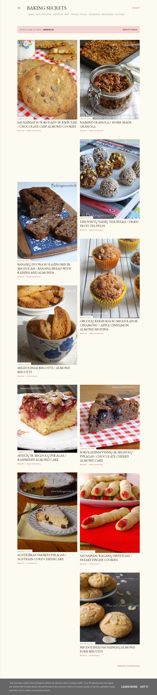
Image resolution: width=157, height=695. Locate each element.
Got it (144, 686)
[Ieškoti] (136, 8)
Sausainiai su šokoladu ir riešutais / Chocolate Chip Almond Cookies (47, 124)
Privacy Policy (78, 14)
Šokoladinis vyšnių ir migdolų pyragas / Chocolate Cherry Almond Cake (106, 456)
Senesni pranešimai (128, 666)
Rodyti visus (130, 29)
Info (65, 14)
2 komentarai (32, 376)
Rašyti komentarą (33, 131)
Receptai (57, 14)
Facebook (93, 14)
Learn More (129, 686)
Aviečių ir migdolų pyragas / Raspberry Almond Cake (41, 457)
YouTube (118, 14)
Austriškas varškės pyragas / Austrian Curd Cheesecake (41, 557)
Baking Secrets (46, 8)
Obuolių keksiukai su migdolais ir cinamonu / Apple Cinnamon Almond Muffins (109, 325)
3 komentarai (94, 564)
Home (30, 14)
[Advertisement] (47, 156)
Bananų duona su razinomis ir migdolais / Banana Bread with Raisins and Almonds (44, 268)
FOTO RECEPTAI (43, 14)
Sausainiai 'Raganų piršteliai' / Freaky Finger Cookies (106, 558)
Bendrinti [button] (21, 131)
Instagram (106, 14)
